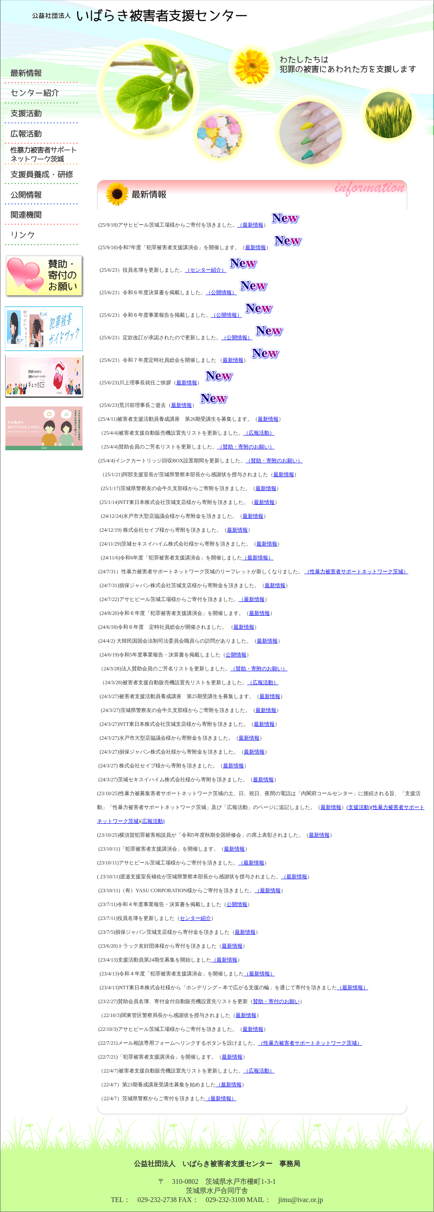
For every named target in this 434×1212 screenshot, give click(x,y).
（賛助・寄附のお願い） (246, 447)
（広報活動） (259, 433)
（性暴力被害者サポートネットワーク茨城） (356, 572)
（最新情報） (257, 558)
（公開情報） (221, 292)
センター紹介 (195, 918)
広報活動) (153, 821)
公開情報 (236, 655)
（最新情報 (250, 225)
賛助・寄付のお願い (276, 1001)
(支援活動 (358, 807)
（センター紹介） (206, 270)
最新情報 (255, 247)
